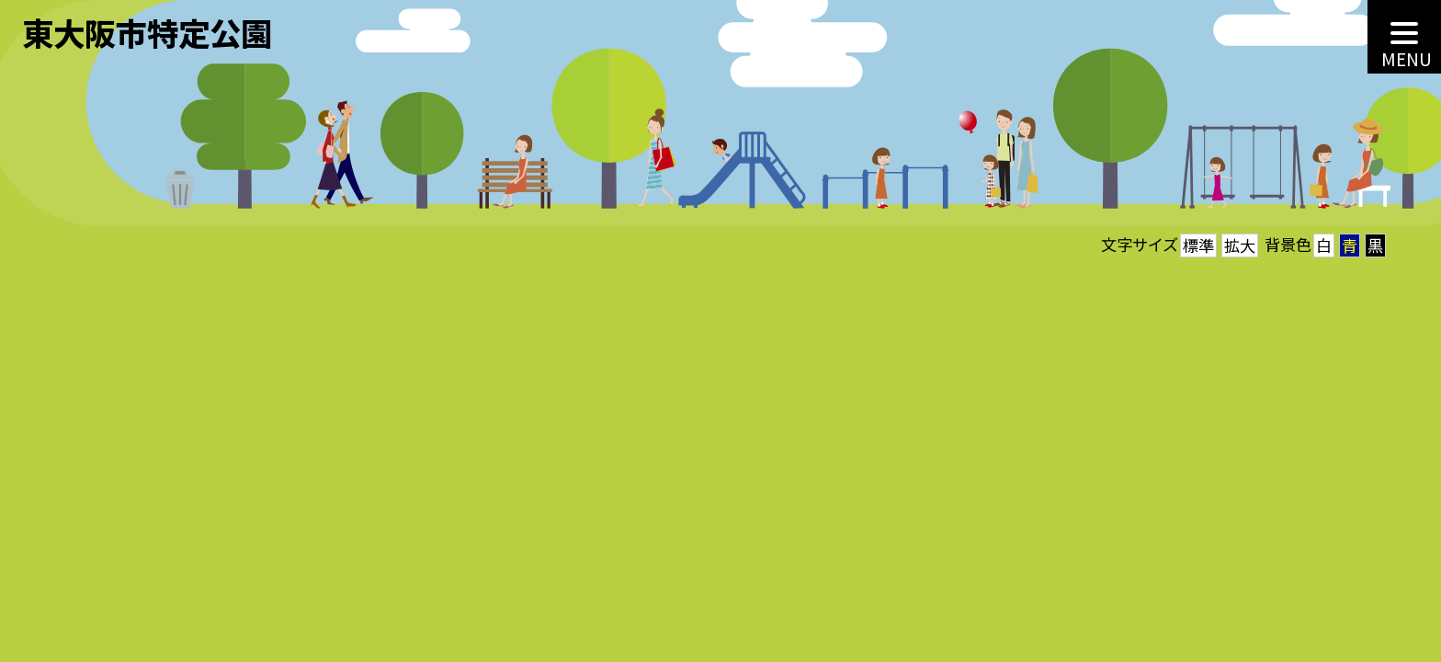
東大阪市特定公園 (147, 32)
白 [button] (1324, 245)
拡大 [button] (1239, 245)
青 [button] (1349, 245)
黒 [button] (1375, 245)
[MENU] (1404, 37)
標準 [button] (1198, 245)
